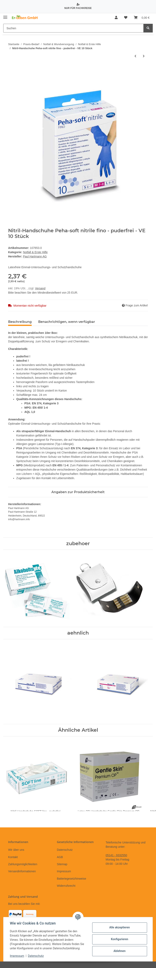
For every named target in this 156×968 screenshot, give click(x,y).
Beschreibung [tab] (20, 322)
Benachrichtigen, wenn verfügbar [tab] (66, 322)
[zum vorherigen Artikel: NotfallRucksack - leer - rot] (135, 56)
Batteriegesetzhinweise (71, 878)
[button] (116, 18)
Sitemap (62, 864)
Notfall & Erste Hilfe (35, 252)
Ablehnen (119, 951)
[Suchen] (73, 28)
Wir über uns (16, 849)
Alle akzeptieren (119, 927)
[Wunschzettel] (126, 18)
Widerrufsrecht (66, 885)
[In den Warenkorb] (11, 69)
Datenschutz (65, 849)
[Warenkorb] (142, 18)
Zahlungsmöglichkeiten (22, 864)
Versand (40, 288)
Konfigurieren (119, 939)
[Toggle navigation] (5, 15)
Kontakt (13, 857)
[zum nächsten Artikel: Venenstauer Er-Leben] (144, 56)
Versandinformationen (22, 871)
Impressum (64, 871)
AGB (60, 857)
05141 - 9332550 (116, 855)
